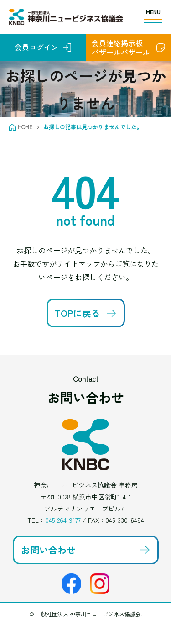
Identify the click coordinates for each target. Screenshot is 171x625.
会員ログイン (36, 47)
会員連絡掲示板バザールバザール (121, 47)
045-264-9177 (63, 520)
